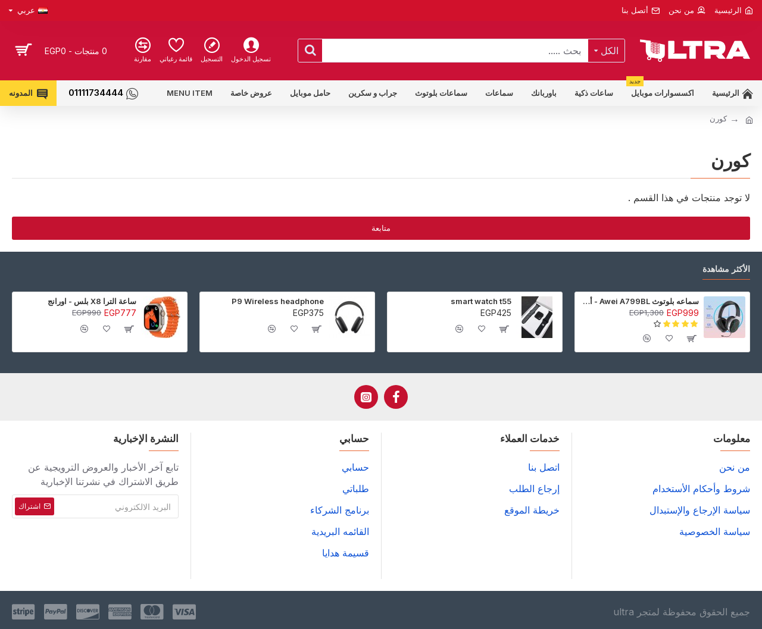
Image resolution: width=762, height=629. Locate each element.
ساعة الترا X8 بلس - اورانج (92, 301)
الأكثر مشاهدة (726, 269)
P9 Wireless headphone (278, 301)
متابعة (381, 228)
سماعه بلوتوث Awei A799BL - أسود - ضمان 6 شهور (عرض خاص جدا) (639, 301)
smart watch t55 (481, 301)
